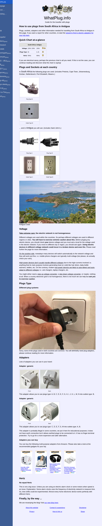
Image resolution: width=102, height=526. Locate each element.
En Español (5, 37)
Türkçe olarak (8, 84)
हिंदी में (5, 65)
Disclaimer (85, 508)
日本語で (6, 69)
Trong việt (6, 80)
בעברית (5, 96)
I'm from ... (5, 10)
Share (85, 511)
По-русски (6, 73)
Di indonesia (7, 76)
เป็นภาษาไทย (7, 92)
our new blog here (53, 503)
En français (7, 57)
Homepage (5, 6)
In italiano (6, 41)
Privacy (34, 511)
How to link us (59, 511)
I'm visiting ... (6, 14)
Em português (8, 53)
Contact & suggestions (59, 508)
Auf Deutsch (5, 45)
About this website (34, 508)
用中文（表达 (8, 61)
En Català (5, 49)
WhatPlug (5, 2)
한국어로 (6, 88)
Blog (2, 21)
